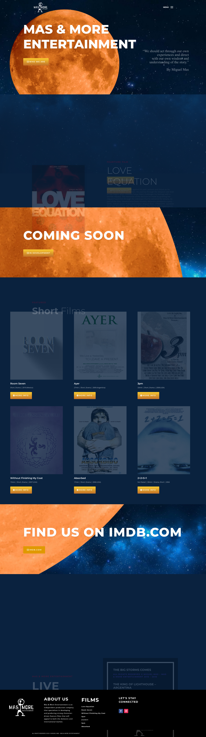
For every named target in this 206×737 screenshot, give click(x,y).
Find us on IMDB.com (102, 532)
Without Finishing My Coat (93, 713)
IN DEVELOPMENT (39, 253)
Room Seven (86, 710)
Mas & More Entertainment (79, 38)
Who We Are (37, 63)
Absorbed (85, 726)
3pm (83, 723)
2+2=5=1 (84, 720)
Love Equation (87, 706)
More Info (22, 395)
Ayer (83, 716)
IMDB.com (35, 550)
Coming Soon (74, 235)
